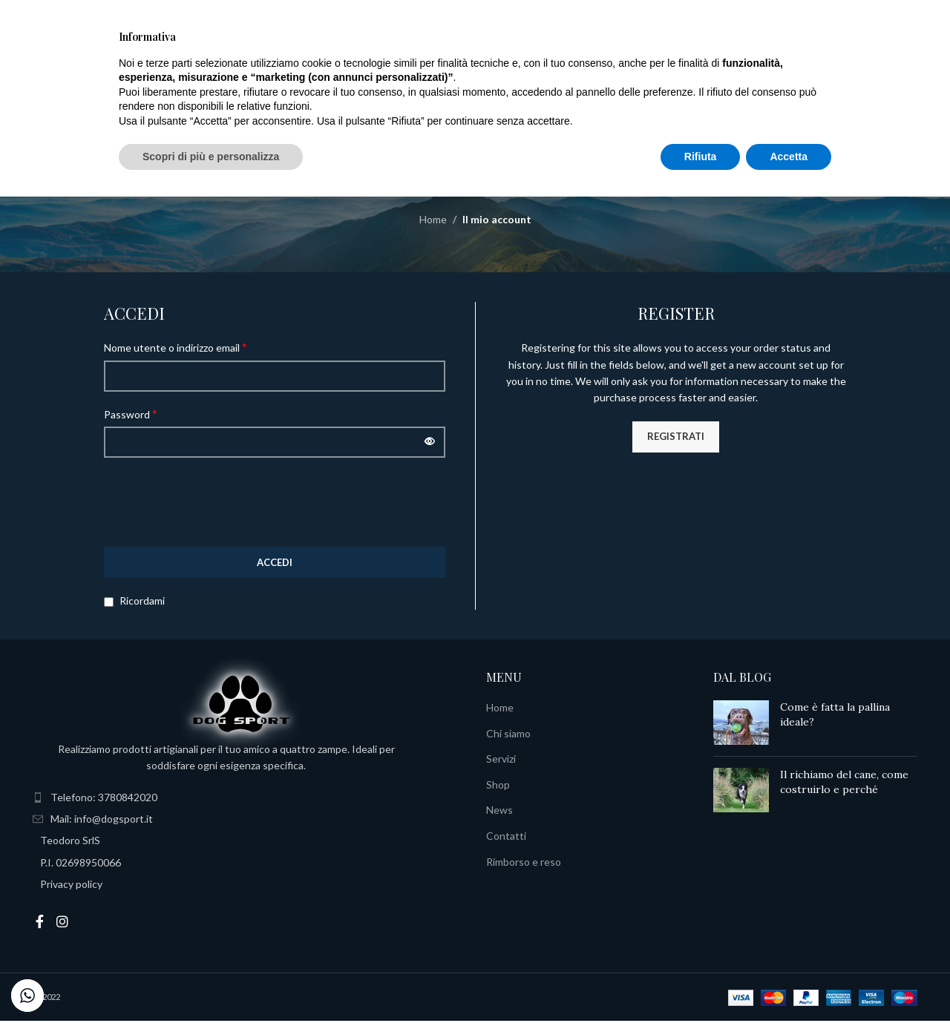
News (499, 812)
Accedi (274, 564)
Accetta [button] (789, 982)
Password (130, 415)
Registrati (675, 438)
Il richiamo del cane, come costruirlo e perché (844, 784)
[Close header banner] (931, 15)
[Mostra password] (429, 444)
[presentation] (217, 504)
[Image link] (240, 704)
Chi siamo (508, 734)
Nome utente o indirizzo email (175, 349)
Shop (498, 786)
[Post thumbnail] (741, 725)
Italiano (823, 65)
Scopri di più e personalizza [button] (210, 982)
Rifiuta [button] (700, 982)
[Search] (85, 65)
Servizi (501, 760)
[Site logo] (475, 63)
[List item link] (248, 799)
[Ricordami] (109, 604)
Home (433, 221)
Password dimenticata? (391, 602)
